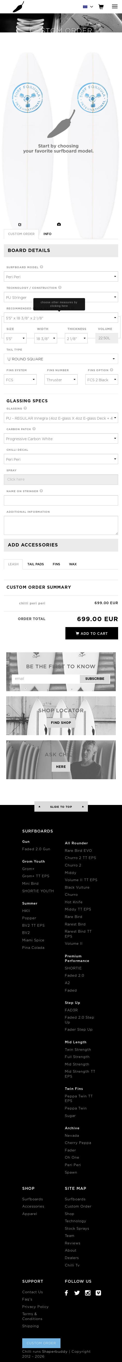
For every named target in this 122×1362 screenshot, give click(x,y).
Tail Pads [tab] (35, 564)
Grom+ (28, 869)
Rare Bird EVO (78, 851)
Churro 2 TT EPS (80, 858)
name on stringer (22, 491)
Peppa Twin (76, 1108)
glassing (14, 408)
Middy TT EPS (78, 909)
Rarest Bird (75, 924)
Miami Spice (33, 940)
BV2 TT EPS (33, 925)
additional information (28, 512)
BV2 (26, 933)
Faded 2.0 (74, 975)
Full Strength (77, 1057)
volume (105, 329)
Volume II (74, 943)
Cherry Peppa (78, 1143)
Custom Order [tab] (21, 234)
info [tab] (47, 234)
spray (11, 470)
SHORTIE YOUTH (38, 891)
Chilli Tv (72, 1265)
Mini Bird (30, 884)
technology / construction (31, 288)
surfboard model (22, 267)
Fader (70, 1150)
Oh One (72, 1157)
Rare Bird (73, 917)
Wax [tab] (73, 564)
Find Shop (61, 722)
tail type (14, 350)
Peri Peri (73, 1165)
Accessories (33, 1206)
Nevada (72, 1136)
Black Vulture (77, 887)
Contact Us (32, 1292)
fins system (16, 370)
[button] (41, 267)
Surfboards (32, 1199)
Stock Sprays (77, 1228)
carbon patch (18, 429)
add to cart (92, 634)
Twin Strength (78, 1050)
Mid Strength (77, 1064)
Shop (69, 1214)
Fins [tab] (56, 564)
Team (69, 1236)
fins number (58, 370)
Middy (71, 873)
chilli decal (17, 450)
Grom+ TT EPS (35, 876)
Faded (71, 990)
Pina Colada (33, 948)
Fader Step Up (79, 1029)
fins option (98, 370)
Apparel (29, 1214)
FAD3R (71, 1010)
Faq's (27, 1299)
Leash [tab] (13, 564)
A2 (67, 983)
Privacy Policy (35, 1307)
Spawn (71, 1172)
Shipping (30, 1326)
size (10, 329)
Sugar (70, 1116)
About (71, 1250)
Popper (29, 918)
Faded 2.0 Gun (36, 849)
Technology (75, 1221)
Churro (71, 895)
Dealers (72, 1258)
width (42, 329)
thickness (76, 329)
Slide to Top (61, 807)
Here (61, 766)
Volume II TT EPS (81, 880)
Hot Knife (74, 902)
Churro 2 (73, 865)
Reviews (72, 1243)
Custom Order (78, 1206)
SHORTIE (73, 968)
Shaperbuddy (55, 1352)
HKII (26, 911)
